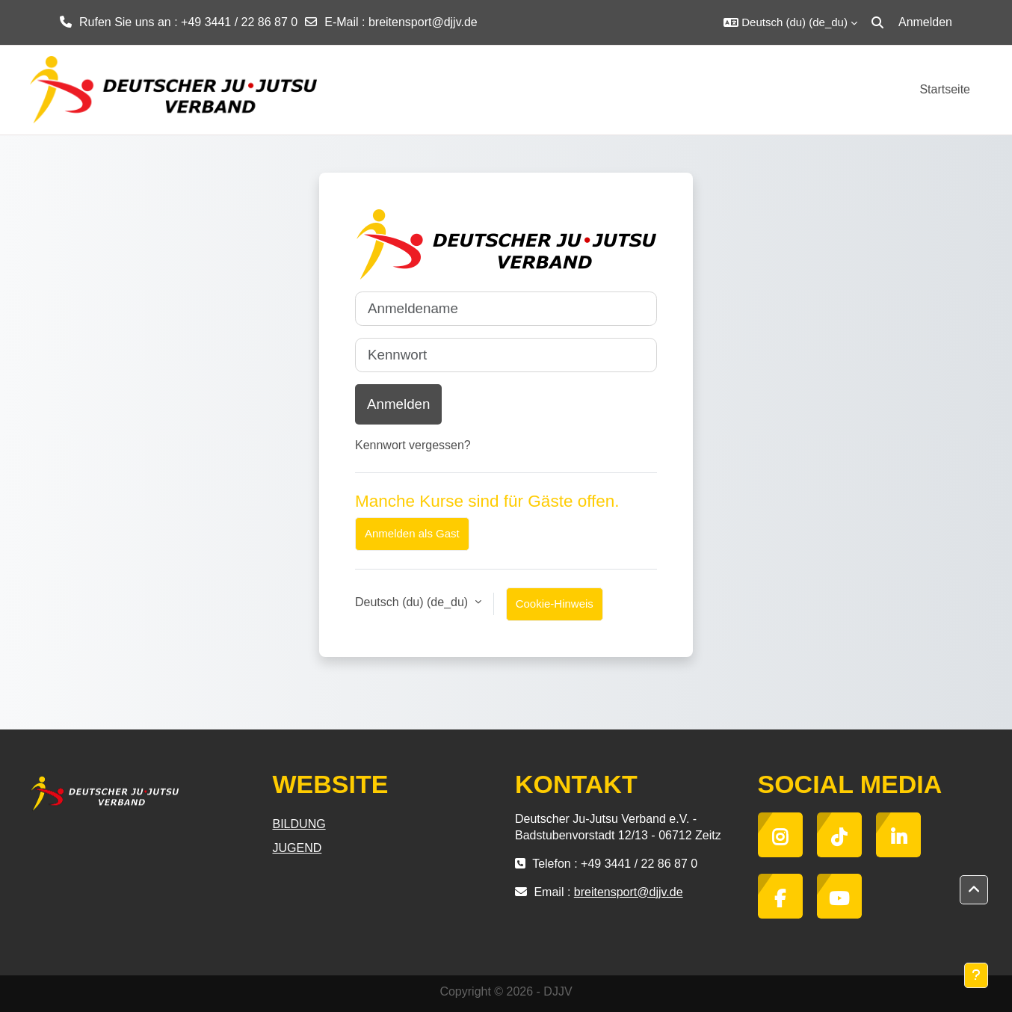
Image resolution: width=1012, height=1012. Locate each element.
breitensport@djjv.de (423, 22)
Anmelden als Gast (412, 533)
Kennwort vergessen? (413, 445)
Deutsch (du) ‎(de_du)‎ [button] (413, 602)
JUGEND (297, 848)
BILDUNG (299, 824)
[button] (790, 22)
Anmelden (925, 22)
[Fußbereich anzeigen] (976, 975)
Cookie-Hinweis (554, 603)
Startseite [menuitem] (944, 89)
